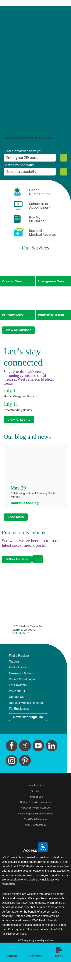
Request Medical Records (26, 704)
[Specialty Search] (63, 171)
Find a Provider (19, 657)
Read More (16, 518)
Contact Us (16, 698)
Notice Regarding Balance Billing (35, 815)
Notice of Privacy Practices (35, 810)
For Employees (19, 710)
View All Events (19, 420)
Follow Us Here (17, 561)
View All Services (19, 330)
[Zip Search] (63, 158)
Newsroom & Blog (21, 675)
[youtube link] (38, 747)
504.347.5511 (21, 634)
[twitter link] (25, 747)
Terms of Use (35, 798)
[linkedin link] (51, 747)
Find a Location (19, 669)
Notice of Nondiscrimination (35, 804)
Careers (14, 663)
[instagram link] (11, 762)
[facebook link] (11, 747)
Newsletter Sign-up (28, 719)
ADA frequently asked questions (35, 942)
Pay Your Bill (17, 692)
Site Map (35, 793)
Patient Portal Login (22, 681)
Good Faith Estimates (35, 821)
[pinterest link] (25, 762)
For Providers (18, 686)
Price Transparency (35, 826)
